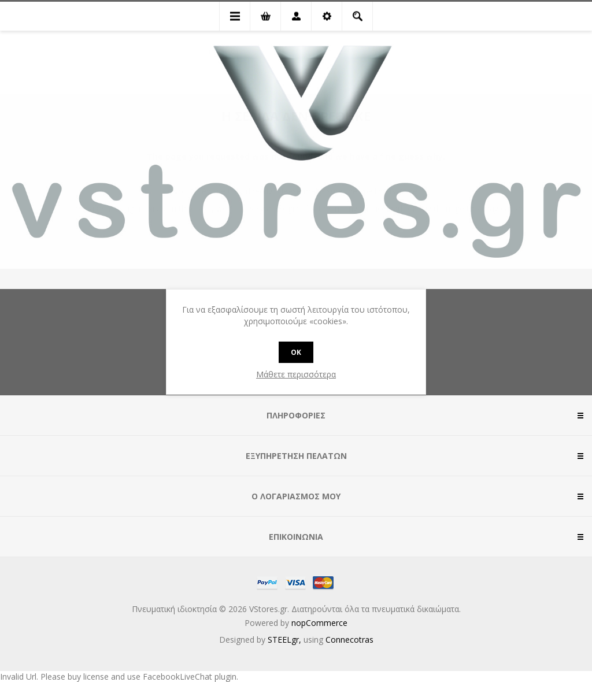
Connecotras (349, 639)
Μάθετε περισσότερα (296, 374)
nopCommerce (319, 622)
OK (296, 352)
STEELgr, (286, 639)
